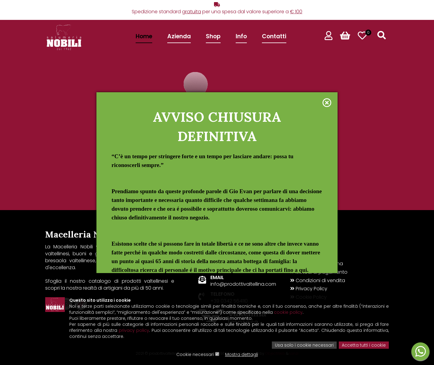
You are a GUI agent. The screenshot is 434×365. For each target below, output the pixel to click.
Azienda (179, 36)
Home (144, 36)
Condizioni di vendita (317, 280)
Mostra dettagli (241, 354)
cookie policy (288, 312)
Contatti (274, 36)
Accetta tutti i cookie (364, 345)
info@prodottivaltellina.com (243, 284)
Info (241, 36)
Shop (213, 36)
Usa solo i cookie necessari (304, 345)
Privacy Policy (308, 288)
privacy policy (134, 330)
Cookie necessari (195, 354)
